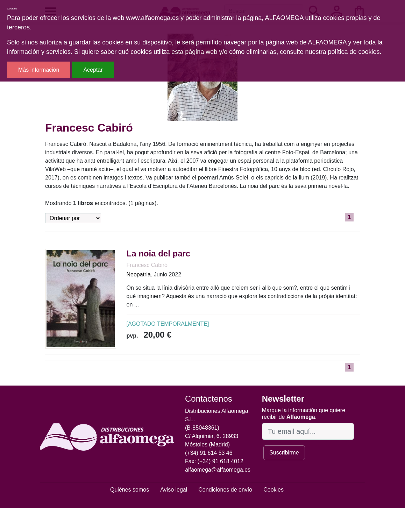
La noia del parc (159, 253)
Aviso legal (173, 490)
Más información (38, 70)
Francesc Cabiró (147, 265)
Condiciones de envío (225, 490)
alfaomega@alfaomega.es (217, 470)
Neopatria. (139, 274)
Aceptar (92, 70)
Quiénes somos (129, 490)
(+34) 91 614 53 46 (209, 453)
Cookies (273, 490)
